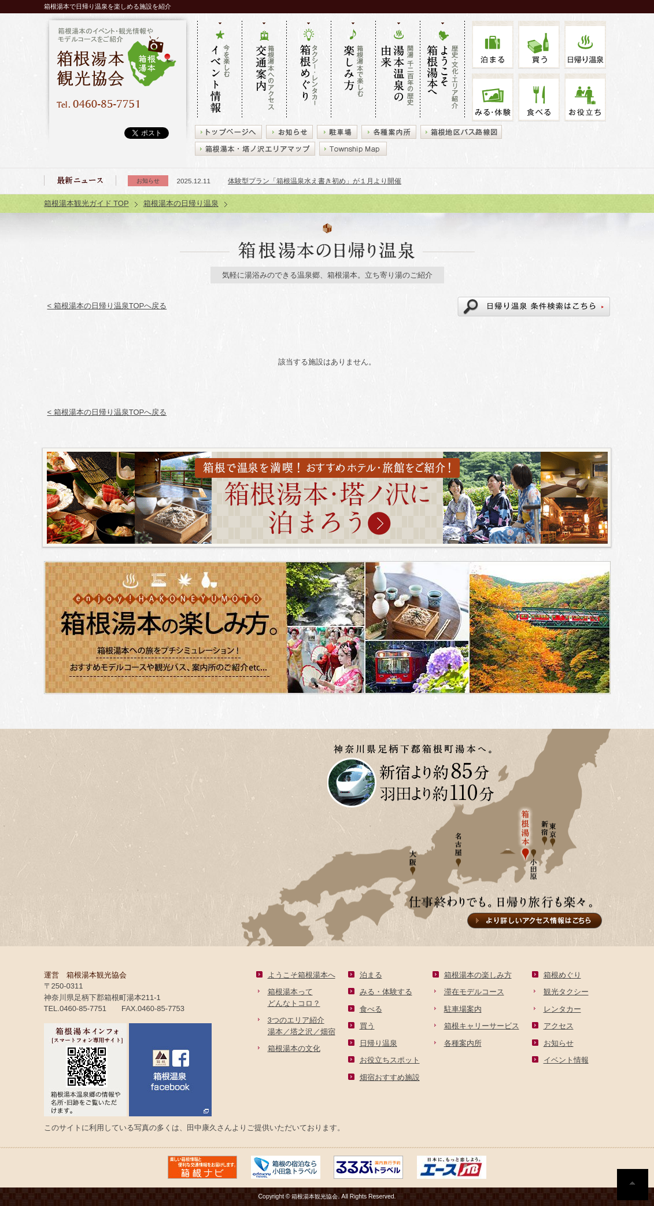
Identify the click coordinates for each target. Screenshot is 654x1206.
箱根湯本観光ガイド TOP (86, 203)
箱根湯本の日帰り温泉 (181, 203)
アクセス (559, 1025)
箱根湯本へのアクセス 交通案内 (264, 70)
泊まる (492, 45)
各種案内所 (463, 1043)
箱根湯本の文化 (294, 1048)
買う (539, 45)
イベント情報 (566, 1060)
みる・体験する (386, 991)
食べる (539, 97)
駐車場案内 (463, 1009)
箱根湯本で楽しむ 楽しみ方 (353, 70)
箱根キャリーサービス (481, 1025)
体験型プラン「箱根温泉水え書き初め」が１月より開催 (314, 181)
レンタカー (562, 1009)
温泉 (585, 45)
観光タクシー (566, 991)
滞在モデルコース (474, 991)
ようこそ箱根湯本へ (301, 975)
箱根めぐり (562, 975)
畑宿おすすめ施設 (390, 1077)
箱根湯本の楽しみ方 (478, 975)
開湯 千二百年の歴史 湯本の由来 (397, 70)
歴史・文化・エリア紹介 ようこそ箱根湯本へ (442, 70)
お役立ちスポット (390, 1060)
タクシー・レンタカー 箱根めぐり (308, 70)
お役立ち (585, 97)
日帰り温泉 (378, 1043)
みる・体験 (492, 97)
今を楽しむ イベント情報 (219, 70)
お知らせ (559, 1043)
